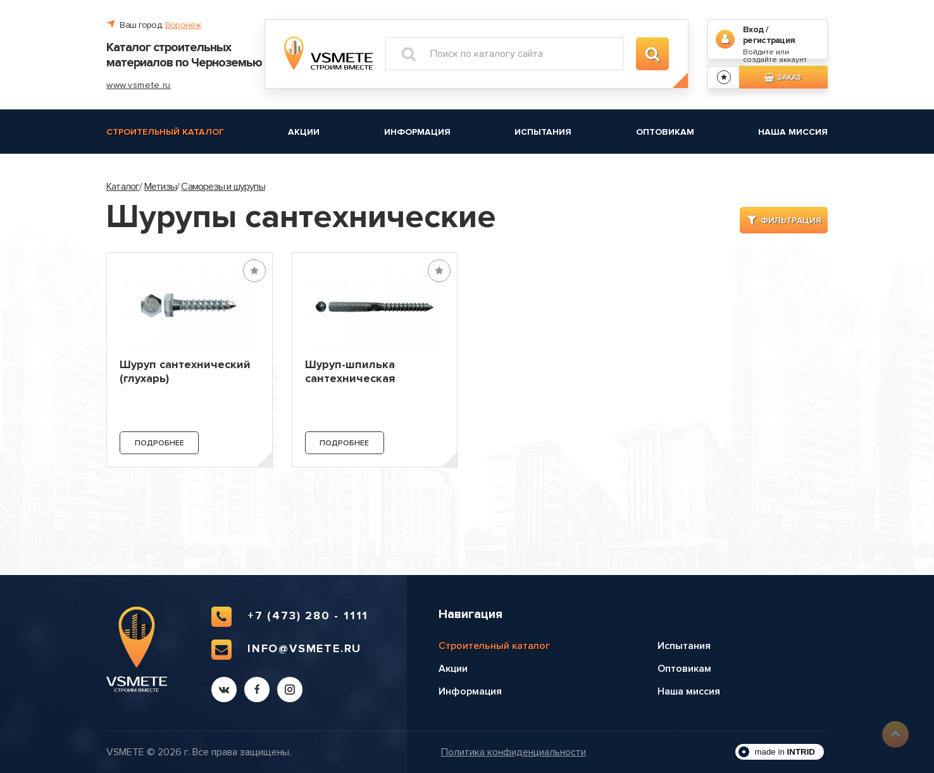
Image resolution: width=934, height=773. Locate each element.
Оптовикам (665, 132)
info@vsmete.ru (286, 650)
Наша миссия (793, 132)
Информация (417, 132)
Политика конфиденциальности (513, 752)
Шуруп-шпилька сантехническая (350, 371)
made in (784, 752)
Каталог (122, 186)
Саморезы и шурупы (223, 186)
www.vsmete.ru (138, 85)
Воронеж (183, 25)
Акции (304, 132)
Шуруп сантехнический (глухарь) (185, 371)
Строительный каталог (165, 132)
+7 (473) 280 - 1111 (289, 617)
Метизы (160, 186)
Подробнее (159, 443)
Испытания (542, 132)
